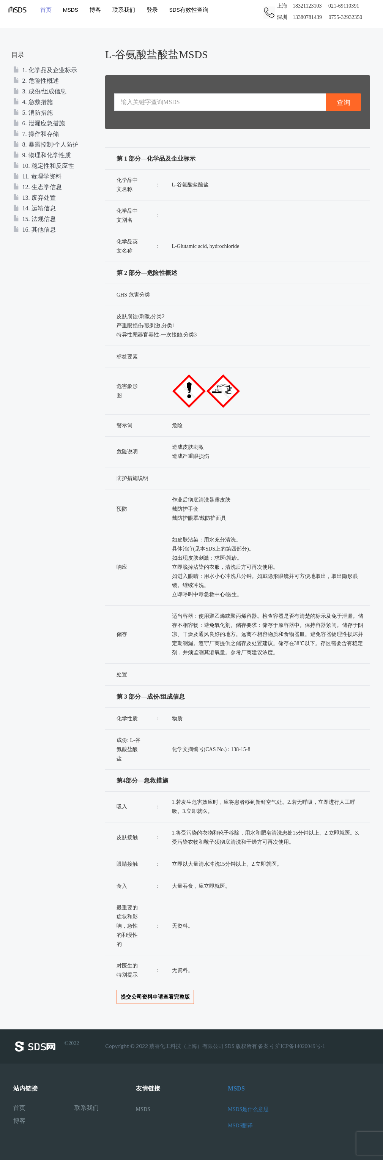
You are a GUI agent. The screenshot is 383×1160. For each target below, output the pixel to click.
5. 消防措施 (33, 112)
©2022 (46, 1046)
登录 (152, 9)
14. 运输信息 (34, 208)
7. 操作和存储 (36, 134)
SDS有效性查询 (188, 9)
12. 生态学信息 (37, 187)
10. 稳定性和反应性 (43, 166)
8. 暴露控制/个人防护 (46, 144)
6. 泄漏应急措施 (39, 123)
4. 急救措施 (33, 102)
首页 (45, 9)
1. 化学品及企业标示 (45, 70)
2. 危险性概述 (36, 80)
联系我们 (123, 9)
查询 (343, 102)
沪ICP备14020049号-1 (300, 1046)
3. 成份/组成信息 (39, 91)
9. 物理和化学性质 (42, 155)
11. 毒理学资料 (37, 176)
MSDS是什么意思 (248, 1109)
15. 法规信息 (34, 219)
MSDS (70, 9)
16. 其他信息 (34, 229)
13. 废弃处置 (34, 197)
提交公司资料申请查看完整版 (155, 997)
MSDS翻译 (240, 1125)
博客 (95, 9)
